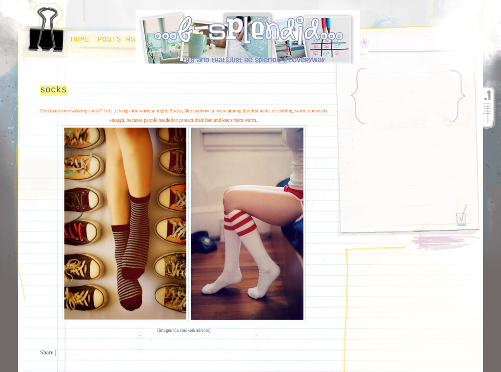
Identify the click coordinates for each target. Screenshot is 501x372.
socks (53, 90)
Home (80, 39)
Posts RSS (119, 39)
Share (47, 352)
